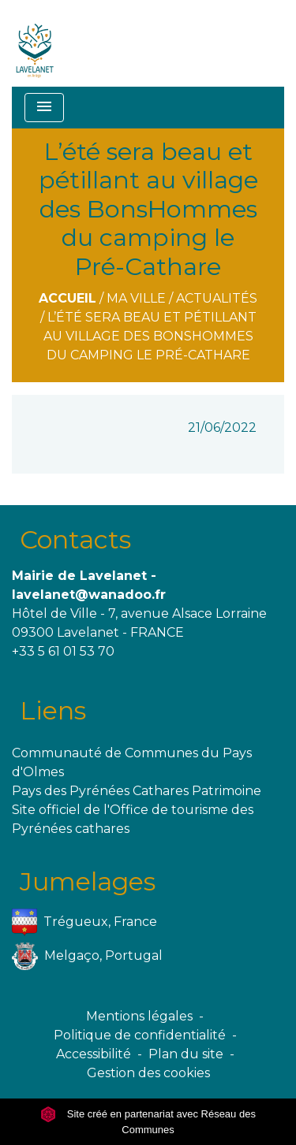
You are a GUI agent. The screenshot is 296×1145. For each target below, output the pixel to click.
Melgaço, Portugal (87, 956)
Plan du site (185, 1053)
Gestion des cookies (148, 1072)
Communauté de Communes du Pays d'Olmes (132, 762)
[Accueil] (35, 43)
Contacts (75, 539)
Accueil (67, 298)
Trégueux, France (84, 922)
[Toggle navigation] (44, 107)
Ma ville (136, 298)
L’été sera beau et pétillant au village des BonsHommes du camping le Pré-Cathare (150, 336)
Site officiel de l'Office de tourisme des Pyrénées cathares (132, 819)
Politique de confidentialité (140, 1035)
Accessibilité (93, 1053)
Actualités (216, 298)
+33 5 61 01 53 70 (63, 651)
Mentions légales (139, 1016)
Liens (53, 710)
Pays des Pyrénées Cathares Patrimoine (136, 790)
